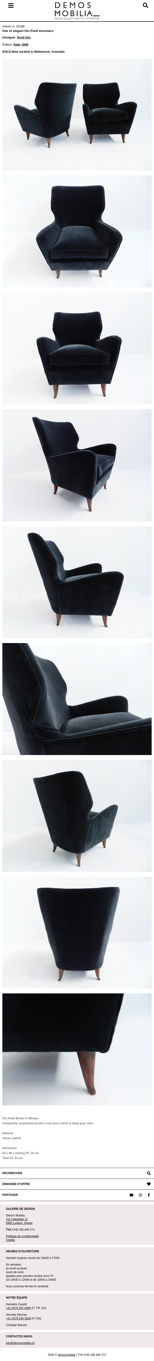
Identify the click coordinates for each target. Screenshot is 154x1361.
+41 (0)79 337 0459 (18, 1308)
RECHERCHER (12, 1173)
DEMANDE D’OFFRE (16, 1184)
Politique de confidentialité (22, 1236)
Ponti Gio (24, 37)
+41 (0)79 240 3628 (18, 1318)
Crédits (10, 1240)
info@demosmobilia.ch (20, 1343)
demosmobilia (66, 1355)
